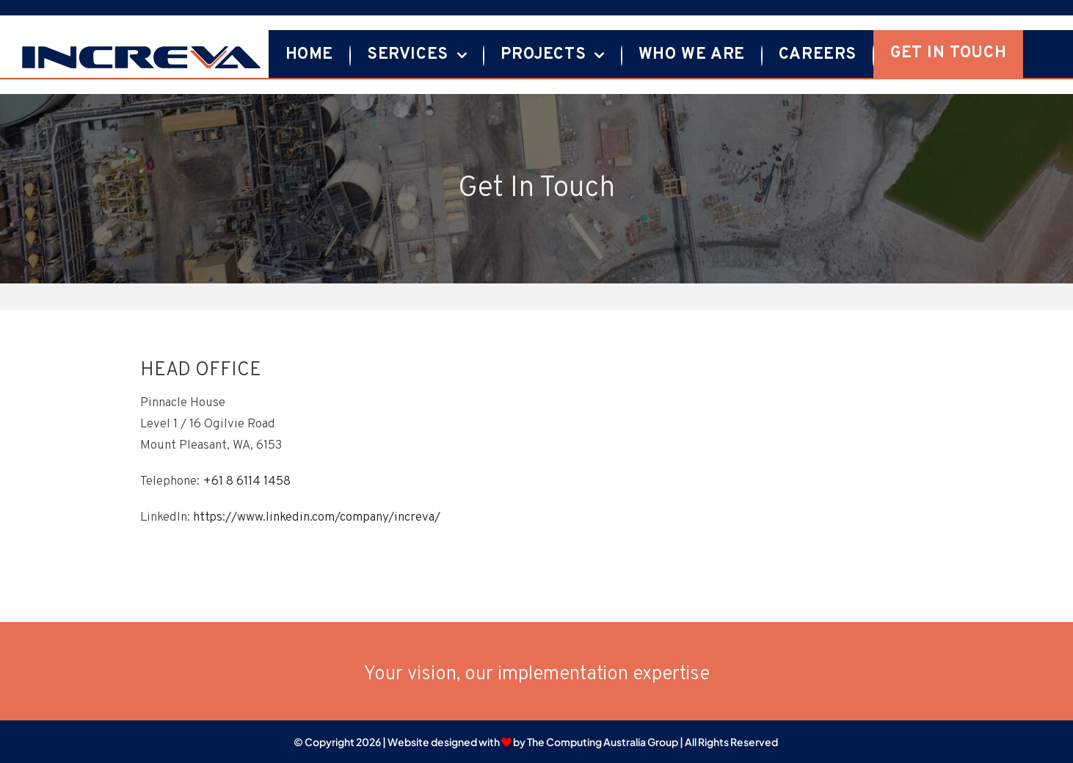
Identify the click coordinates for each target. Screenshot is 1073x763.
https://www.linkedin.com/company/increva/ (316, 518)
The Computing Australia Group (602, 741)
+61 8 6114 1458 (247, 482)
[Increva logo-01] (141, 50)
